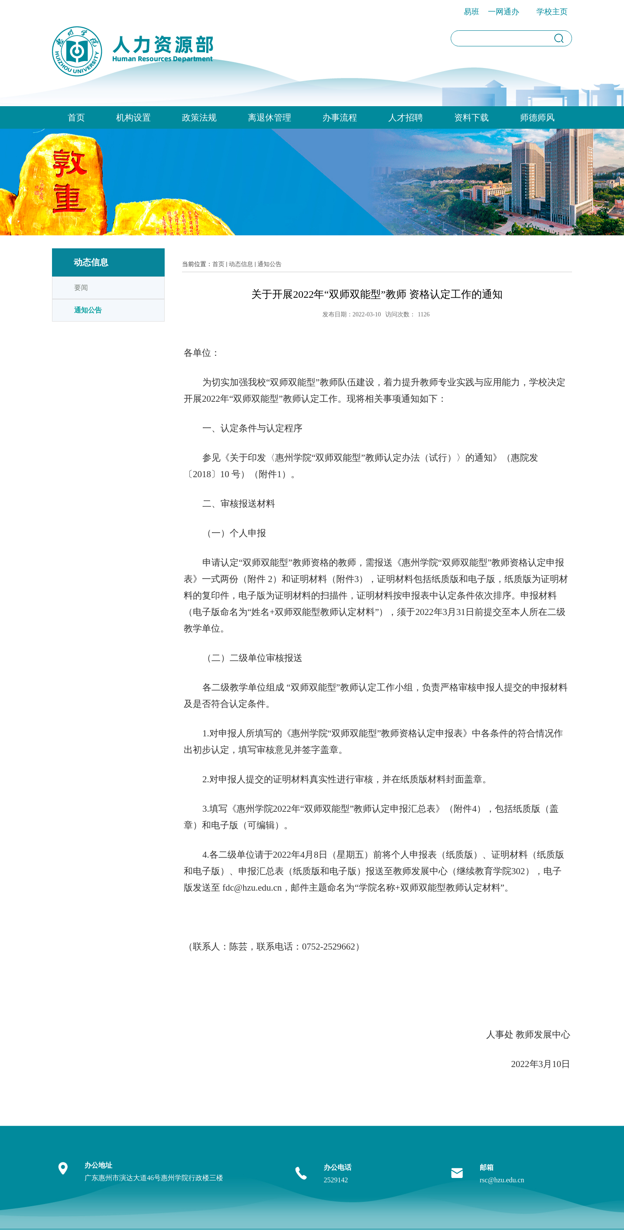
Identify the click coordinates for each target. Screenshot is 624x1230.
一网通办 (503, 12)
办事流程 (339, 117)
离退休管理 (269, 117)
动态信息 (241, 264)
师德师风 (537, 117)
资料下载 (471, 117)
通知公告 (269, 264)
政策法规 (199, 117)
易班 (471, 12)
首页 (76, 117)
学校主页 (552, 12)
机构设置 (133, 117)
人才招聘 (405, 117)
